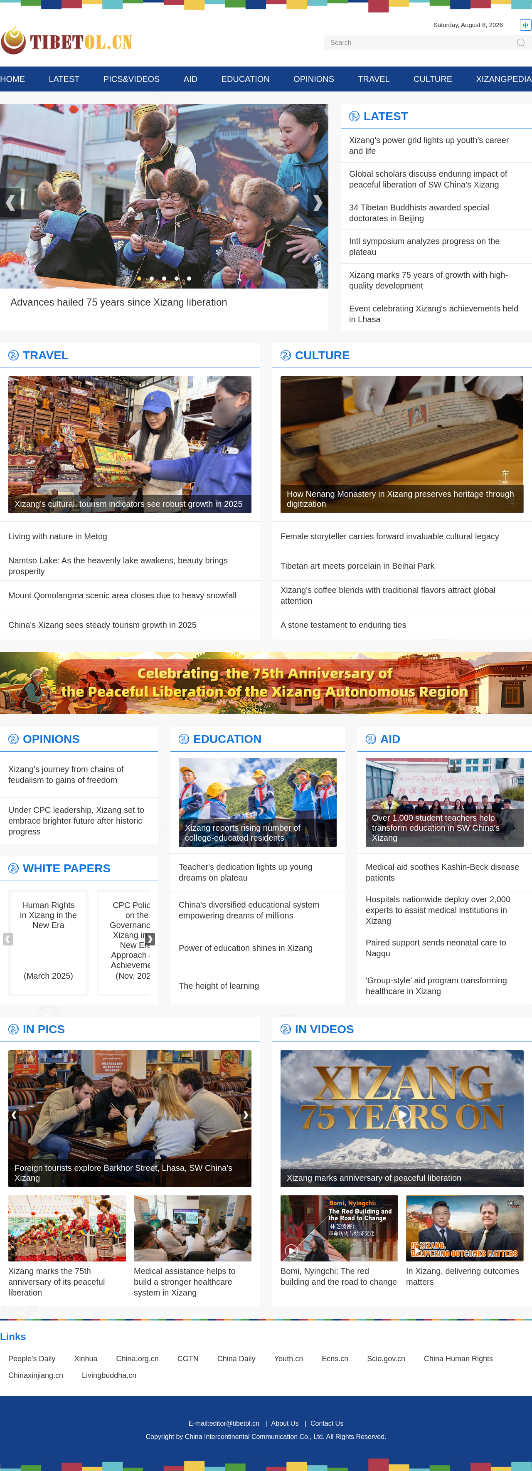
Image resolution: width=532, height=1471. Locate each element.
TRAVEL (373, 79)
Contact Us (326, 1423)
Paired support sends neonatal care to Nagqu (436, 948)
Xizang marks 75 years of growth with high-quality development (428, 280)
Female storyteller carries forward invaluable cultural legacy (390, 536)
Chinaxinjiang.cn (35, 1375)
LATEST (64, 79)
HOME (12, 79)
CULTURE (433, 79)
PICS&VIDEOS (131, 79)
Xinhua (86, 1359)
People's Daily (32, 1359)
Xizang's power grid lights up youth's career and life (429, 145)
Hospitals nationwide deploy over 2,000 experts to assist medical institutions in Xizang (438, 910)
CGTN (188, 1359)
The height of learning (219, 985)
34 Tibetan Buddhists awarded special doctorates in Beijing (419, 213)
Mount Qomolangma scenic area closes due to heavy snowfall (122, 595)
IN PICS (44, 1029)
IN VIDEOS (324, 1029)
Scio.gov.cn (386, 1359)
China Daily (236, 1359)
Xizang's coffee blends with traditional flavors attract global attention (388, 595)
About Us (285, 1423)
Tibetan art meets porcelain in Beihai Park (358, 565)
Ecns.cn (335, 1359)
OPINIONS (313, 79)
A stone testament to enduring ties (343, 624)
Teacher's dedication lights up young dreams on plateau (246, 872)
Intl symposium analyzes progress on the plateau (424, 247)
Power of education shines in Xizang (246, 948)
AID (190, 79)
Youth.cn (288, 1359)
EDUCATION (246, 79)
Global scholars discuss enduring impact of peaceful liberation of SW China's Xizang (428, 179)
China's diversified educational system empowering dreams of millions (249, 910)
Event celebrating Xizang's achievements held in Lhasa (433, 314)
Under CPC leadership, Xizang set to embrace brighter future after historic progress (76, 820)
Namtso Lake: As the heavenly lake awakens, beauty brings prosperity (118, 566)
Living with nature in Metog (57, 536)
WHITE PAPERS (67, 868)
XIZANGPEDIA (504, 79)
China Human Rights (458, 1359)
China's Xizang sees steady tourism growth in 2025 (102, 624)
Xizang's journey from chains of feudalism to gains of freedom (65, 775)
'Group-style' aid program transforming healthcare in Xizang (436, 986)
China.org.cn (137, 1359)
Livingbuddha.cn (109, 1375)
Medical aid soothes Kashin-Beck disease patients (442, 872)
